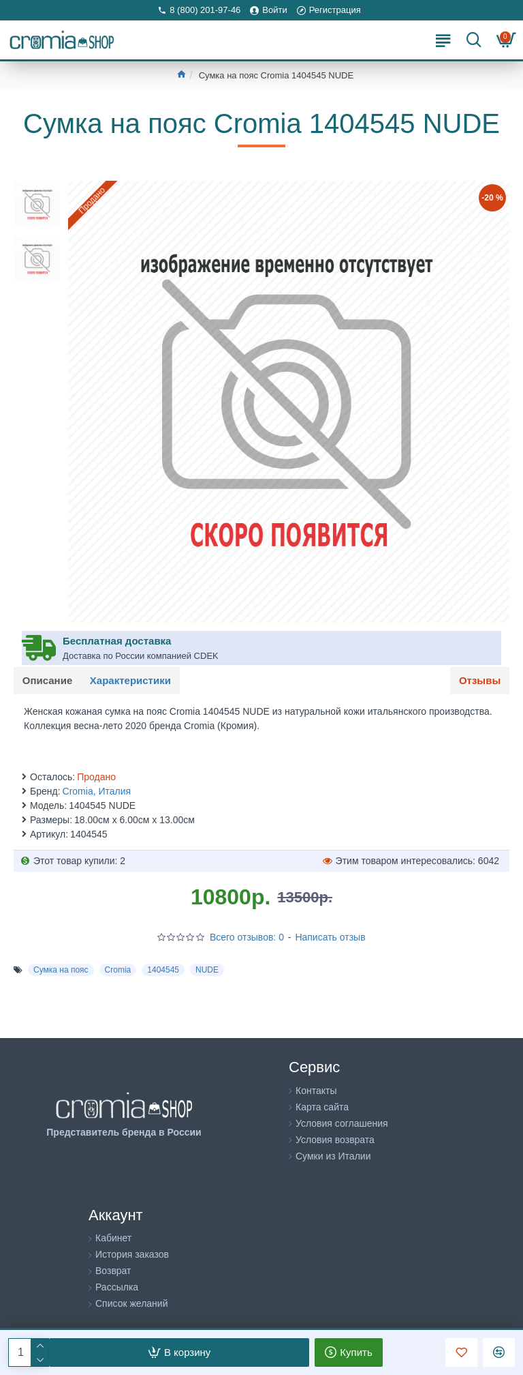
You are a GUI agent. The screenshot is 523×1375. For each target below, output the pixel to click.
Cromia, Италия (97, 793)
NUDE (207, 972)
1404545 (163, 972)
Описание (49, 681)
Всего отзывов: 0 (247, 939)
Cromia (118, 972)
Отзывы (478, 681)
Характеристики (134, 681)
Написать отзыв (330, 939)
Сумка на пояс (61, 972)
